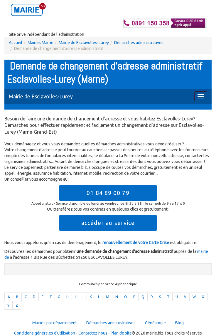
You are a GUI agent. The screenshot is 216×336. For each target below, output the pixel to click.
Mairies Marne (40, 42)
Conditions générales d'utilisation (44, 333)
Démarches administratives (138, 42)
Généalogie (155, 322)
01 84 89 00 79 (108, 192)
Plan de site (121, 333)
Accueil (15, 42)
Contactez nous (92, 333)
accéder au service (108, 222)
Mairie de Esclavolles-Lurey (84, 42)
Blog (179, 322)
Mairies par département (54, 322)
